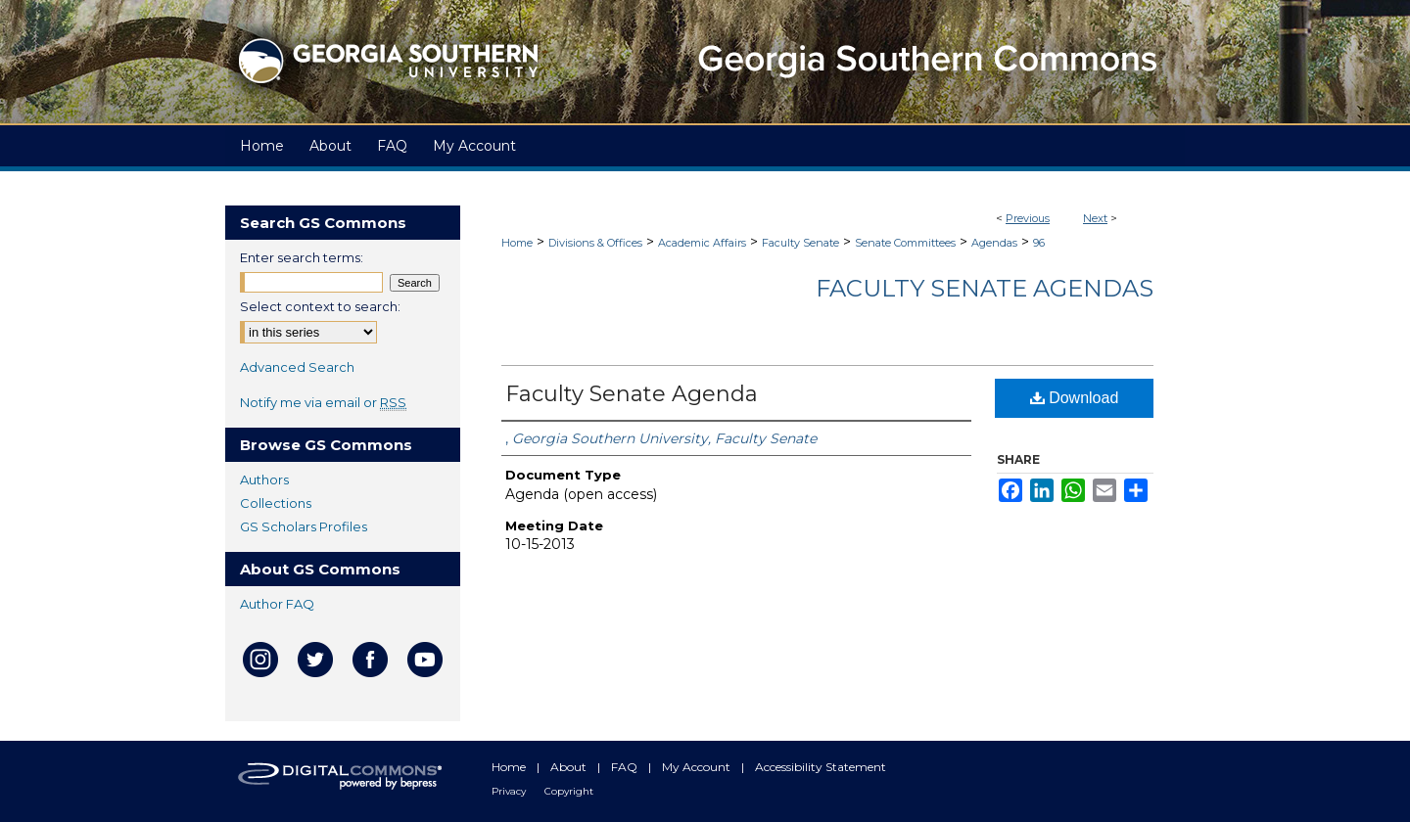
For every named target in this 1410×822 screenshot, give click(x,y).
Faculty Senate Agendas (984, 288)
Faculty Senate (800, 243)
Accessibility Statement (820, 766)
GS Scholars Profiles (303, 526)
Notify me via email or (323, 402)
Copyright (568, 791)
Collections (275, 503)
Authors (264, 479)
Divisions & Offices (595, 243)
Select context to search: (320, 306)
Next (1095, 218)
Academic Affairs (702, 243)
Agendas (994, 243)
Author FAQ (277, 604)
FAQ (625, 766)
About (569, 766)
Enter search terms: (301, 257)
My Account (697, 766)
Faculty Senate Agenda (631, 394)
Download (1074, 397)
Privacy (510, 791)
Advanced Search (297, 367)
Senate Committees (905, 243)
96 (1039, 243)
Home (517, 243)
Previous (1028, 218)
